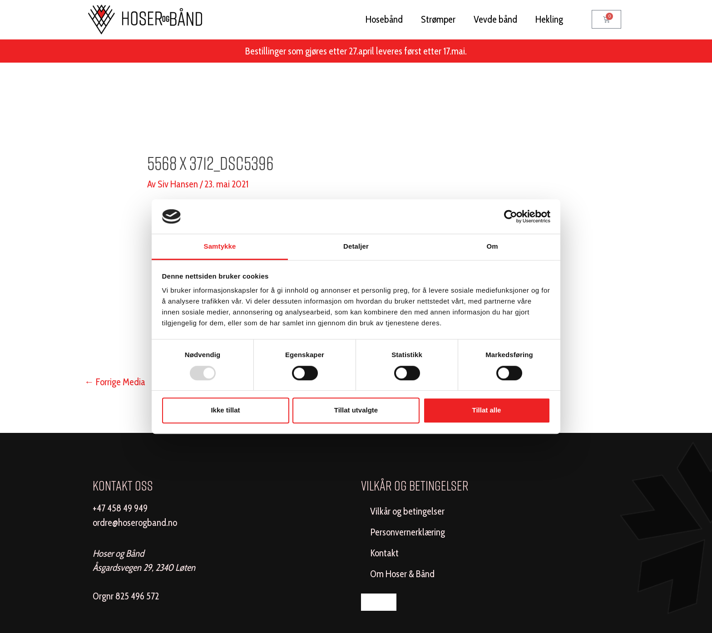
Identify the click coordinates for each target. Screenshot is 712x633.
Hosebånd (384, 19)
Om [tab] (492, 246)
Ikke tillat (225, 410)
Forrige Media (114, 382)
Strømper (438, 19)
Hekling (549, 19)
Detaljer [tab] (356, 246)
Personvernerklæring (407, 532)
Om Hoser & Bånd (402, 573)
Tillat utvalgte (356, 410)
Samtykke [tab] (220, 246)
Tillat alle (486, 410)
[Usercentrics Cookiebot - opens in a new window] (510, 216)
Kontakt (384, 553)
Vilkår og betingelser (407, 511)
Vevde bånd (495, 19)
